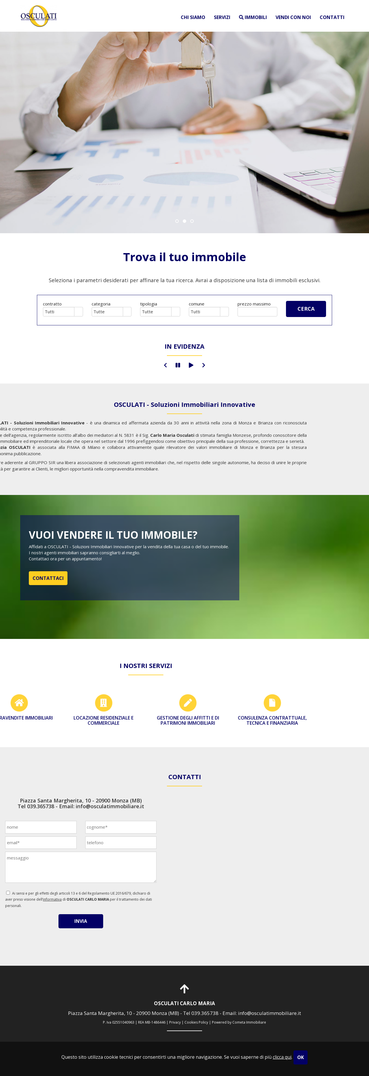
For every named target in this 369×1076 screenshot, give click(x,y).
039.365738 (205, 1013)
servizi (222, 17)
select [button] (78, 312)
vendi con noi (293, 17)
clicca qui (282, 1057)
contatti (332, 17)
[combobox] (58, 311)
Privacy (175, 1022)
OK (300, 1057)
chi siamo (193, 17)
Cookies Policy (196, 1022)
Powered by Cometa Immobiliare (239, 1022)
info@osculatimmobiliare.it (41, 806)
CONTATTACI (48, 578)
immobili (253, 17)
